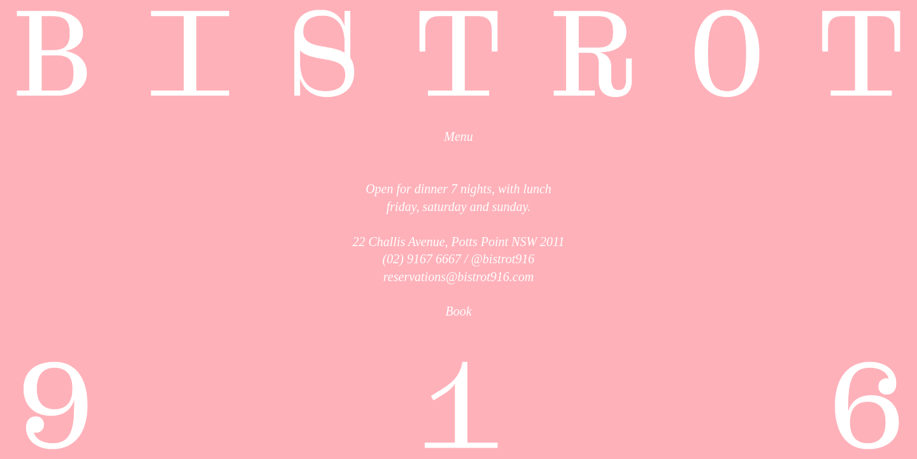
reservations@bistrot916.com (458, 277)
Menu (458, 136)
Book (458, 311)
